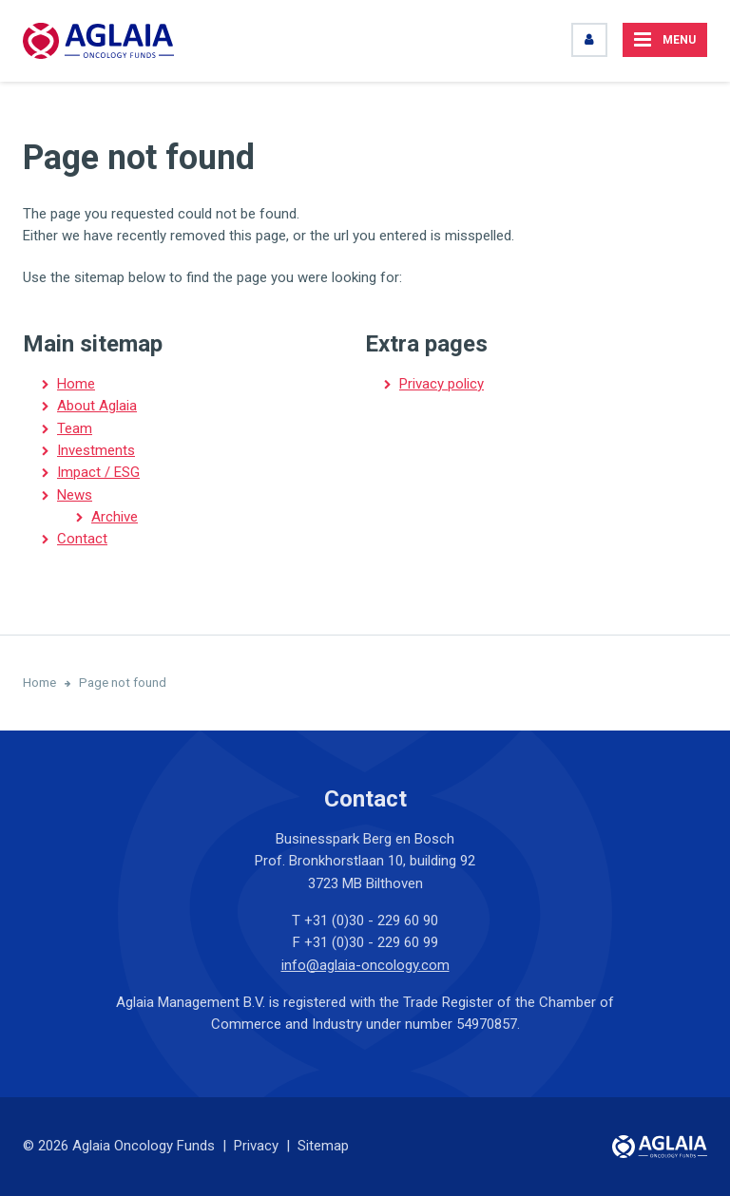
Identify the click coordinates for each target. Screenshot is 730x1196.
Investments (96, 450)
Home (76, 383)
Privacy (256, 1145)
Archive (114, 516)
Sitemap (323, 1145)
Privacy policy (441, 383)
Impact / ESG (98, 472)
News (74, 494)
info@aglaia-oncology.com (365, 965)
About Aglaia (97, 405)
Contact (82, 538)
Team (74, 428)
